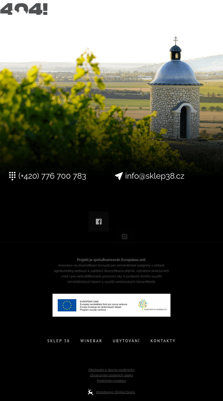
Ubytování (126, 340)
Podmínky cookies (111, 381)
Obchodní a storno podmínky (111, 370)
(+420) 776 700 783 (52, 176)
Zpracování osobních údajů (111, 375)
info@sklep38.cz (154, 176)
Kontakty (163, 340)
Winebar (91, 340)
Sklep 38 (58, 340)
